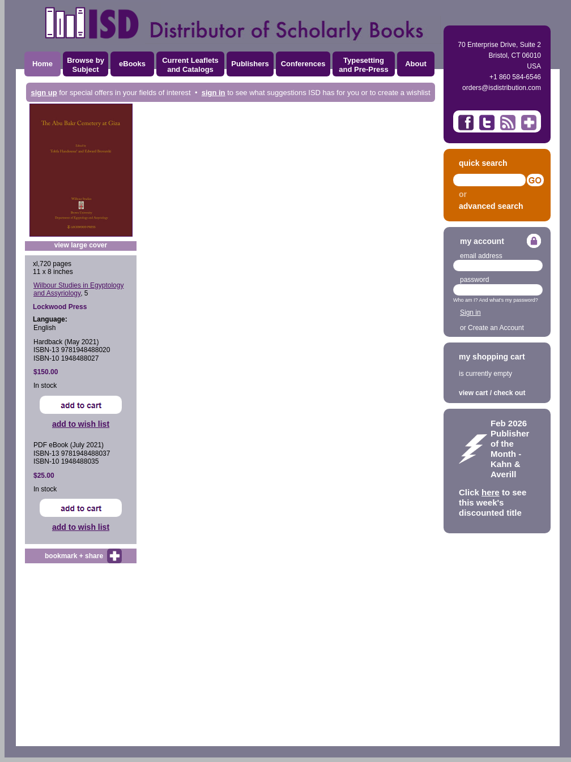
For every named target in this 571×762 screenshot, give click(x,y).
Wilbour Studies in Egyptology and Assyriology (78, 289)
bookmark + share (74, 556)
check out (509, 393)
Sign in (470, 312)
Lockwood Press (60, 307)
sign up (44, 92)
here (490, 492)
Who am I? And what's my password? (495, 300)
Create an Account (496, 328)
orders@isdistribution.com (501, 88)
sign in (213, 92)
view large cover (80, 245)
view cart (473, 393)
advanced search (491, 206)
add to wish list (80, 424)
